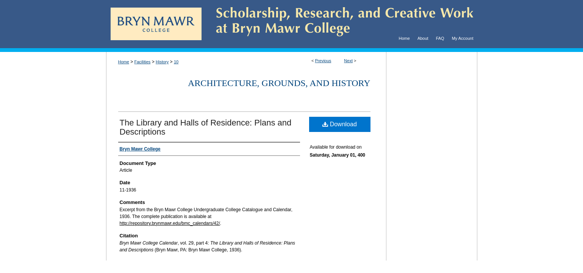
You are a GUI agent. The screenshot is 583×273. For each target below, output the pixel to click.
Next (348, 60)
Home (123, 62)
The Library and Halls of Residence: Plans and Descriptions (206, 127)
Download (339, 124)
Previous (323, 60)
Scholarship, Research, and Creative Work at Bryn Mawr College (339, 24)
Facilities (142, 62)
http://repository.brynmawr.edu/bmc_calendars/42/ (170, 223)
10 (176, 62)
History (162, 62)
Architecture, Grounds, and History (279, 83)
